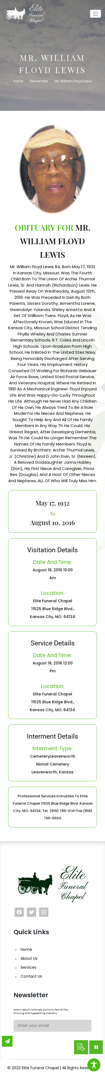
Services (28, 967)
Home (26, 949)
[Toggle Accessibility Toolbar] (94, 1065)
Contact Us (31, 976)
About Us (29, 958)
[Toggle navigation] (95, 14)
